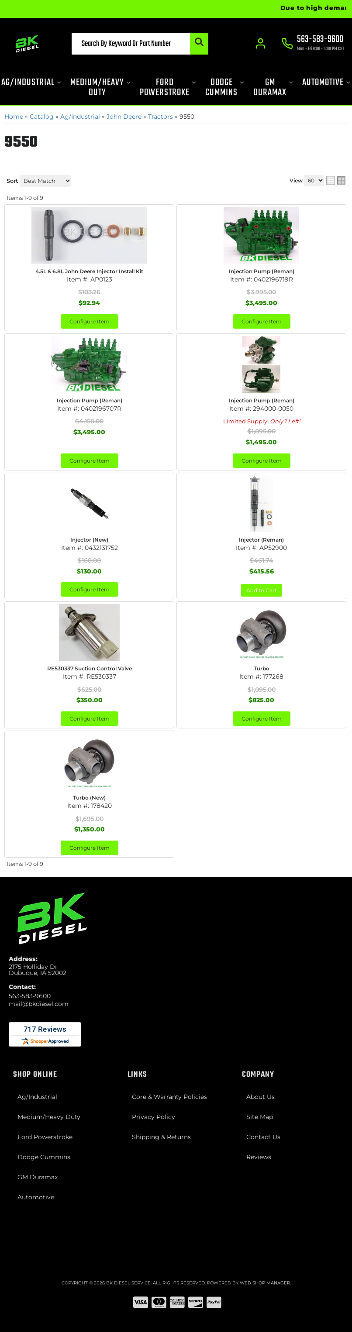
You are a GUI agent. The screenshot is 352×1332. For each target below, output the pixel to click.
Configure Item (89, 321)
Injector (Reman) (261, 539)
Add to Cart (261, 590)
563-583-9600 (30, 996)
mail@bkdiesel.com (39, 1004)
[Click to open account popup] (261, 43)
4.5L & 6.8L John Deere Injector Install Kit (89, 271)
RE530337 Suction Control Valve (89, 668)
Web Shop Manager (265, 1283)
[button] (140, 44)
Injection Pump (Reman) (261, 271)
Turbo (261, 668)
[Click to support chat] (312, 44)
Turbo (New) (89, 797)
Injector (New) (89, 539)
